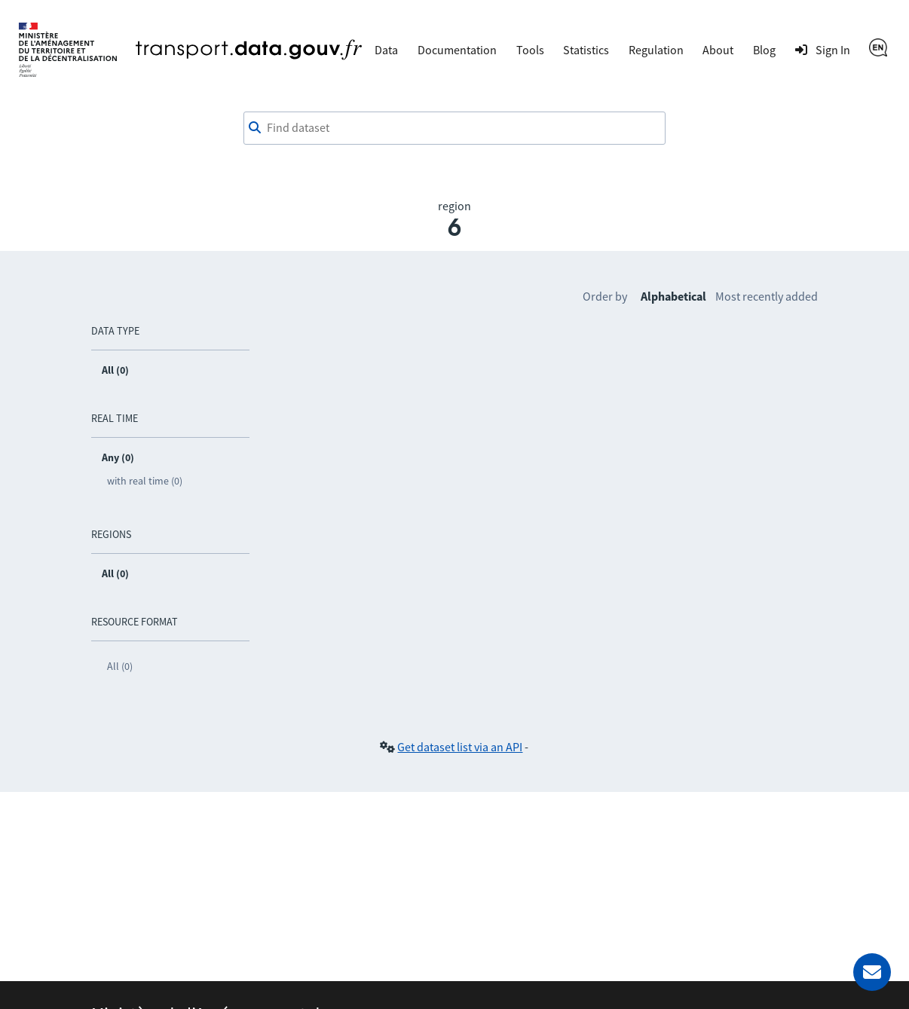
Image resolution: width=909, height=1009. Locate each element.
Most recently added (766, 296)
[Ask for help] (872, 972)
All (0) (120, 666)
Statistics (586, 49)
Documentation (457, 49)
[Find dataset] (454, 128)
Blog (764, 49)
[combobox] (454, 128)
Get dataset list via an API (459, 746)
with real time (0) (144, 481)
